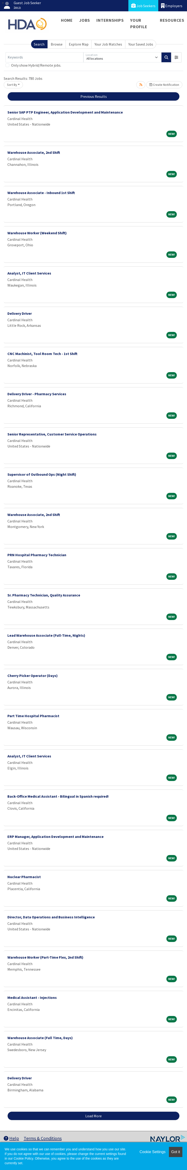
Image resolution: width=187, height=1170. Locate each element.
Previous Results (93, 96)
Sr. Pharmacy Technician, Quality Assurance (43, 595)
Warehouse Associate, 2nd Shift (33, 152)
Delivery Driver (19, 313)
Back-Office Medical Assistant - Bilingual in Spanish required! (58, 796)
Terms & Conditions (43, 1138)
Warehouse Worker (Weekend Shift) (37, 233)
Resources (172, 20)
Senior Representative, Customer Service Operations (52, 434)
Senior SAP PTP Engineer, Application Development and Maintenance (65, 112)
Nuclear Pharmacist (24, 876)
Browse (57, 44)
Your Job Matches (108, 44)
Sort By (12, 85)
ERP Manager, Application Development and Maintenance (55, 836)
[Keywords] (44, 57)
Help (11, 1138)
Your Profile (138, 23)
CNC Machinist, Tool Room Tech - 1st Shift (42, 353)
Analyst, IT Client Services (29, 273)
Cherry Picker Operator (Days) (32, 675)
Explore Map (79, 44)
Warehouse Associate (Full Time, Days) (40, 1037)
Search (39, 44)
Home (67, 20)
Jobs (84, 20)
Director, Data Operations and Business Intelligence (51, 917)
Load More (93, 1116)
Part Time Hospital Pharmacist (33, 715)
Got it (175, 1152)
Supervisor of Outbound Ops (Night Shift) (41, 474)
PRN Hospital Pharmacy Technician (36, 555)
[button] (176, 57)
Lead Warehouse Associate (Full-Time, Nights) (46, 635)
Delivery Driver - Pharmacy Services (36, 394)
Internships (110, 20)
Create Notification (164, 85)
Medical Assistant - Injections (32, 997)
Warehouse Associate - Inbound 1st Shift (41, 192)
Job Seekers (143, 6)
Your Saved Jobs (140, 44)
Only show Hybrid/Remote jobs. (36, 65)
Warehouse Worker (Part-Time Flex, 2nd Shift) (45, 957)
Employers (171, 6)
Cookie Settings (152, 1152)
